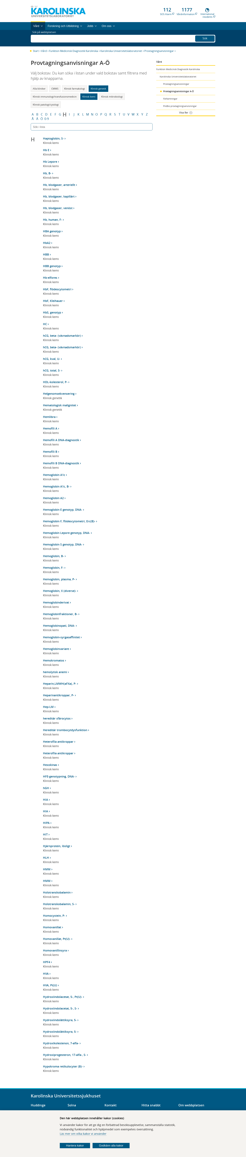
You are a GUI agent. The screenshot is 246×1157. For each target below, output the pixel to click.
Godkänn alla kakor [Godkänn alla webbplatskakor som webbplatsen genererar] (111, 1145)
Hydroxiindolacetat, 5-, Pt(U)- (62, 997)
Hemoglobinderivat (56, 602)
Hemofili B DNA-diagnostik (61, 463)
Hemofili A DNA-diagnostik (61, 440)
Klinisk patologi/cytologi (46, 104)
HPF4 (46, 962)
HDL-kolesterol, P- (55, 382)
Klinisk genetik (98, 88)
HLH (46, 857)
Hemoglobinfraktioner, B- (60, 614)
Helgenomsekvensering (59, 393)
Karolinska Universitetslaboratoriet (121, 51)
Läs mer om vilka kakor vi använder (83, 1134)
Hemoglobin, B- (53, 556)
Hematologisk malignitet (59, 405)
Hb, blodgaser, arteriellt (59, 185)
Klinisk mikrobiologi (112, 96)
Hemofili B (50, 451)
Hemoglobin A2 (53, 498)
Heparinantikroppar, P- (58, 695)
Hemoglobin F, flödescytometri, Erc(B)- (69, 521)
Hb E (46, 150)
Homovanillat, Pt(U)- (56, 939)
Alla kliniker (39, 88)
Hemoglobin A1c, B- (56, 486)
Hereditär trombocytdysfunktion (65, 730)
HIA (45, 799)
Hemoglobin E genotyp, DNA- (62, 509)
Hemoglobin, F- (53, 567)
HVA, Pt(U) (50, 985)
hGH (46, 788)
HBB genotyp (52, 266)
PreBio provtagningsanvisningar (180, 106)
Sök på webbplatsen (45, 38)
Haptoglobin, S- (53, 138)
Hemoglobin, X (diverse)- (59, 591)
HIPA (46, 823)
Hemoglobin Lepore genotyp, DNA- (66, 533)
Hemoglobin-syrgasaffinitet (61, 637)
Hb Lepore (50, 161)
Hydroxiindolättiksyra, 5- (60, 1020)
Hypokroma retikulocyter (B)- (63, 1066)
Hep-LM (48, 707)
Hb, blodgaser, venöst (57, 208)
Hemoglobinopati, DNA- (59, 625)
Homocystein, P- (54, 915)
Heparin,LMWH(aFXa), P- (59, 683)
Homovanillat (52, 927)
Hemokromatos (53, 660)
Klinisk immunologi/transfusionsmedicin (55, 96)
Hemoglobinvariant (56, 649)
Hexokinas (50, 765)
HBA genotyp (52, 231)
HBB (46, 254)
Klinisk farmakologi (74, 88)
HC (45, 324)
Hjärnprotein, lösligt (56, 846)
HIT (45, 834)
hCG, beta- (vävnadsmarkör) (62, 335)
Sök (205, 38)
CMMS (54, 88)
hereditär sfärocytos (57, 718)
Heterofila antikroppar (58, 741)
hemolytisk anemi (55, 672)
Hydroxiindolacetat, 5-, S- (60, 1008)
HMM (47, 869)
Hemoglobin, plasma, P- (59, 579)
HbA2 (46, 243)
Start (36, 51)
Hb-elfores (50, 277)
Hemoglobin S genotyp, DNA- (62, 544)
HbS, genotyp (52, 312)
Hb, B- (47, 173)
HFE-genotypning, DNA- (59, 776)
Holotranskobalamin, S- (59, 904)
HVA (46, 973)
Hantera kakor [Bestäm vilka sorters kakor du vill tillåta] (75, 1145)
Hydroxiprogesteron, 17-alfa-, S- (64, 1055)
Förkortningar (170, 98)
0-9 (46, 119)
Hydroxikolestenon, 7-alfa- (61, 1043)
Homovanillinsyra (55, 950)
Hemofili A (50, 428)
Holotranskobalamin (57, 892)
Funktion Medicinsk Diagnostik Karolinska (73, 51)
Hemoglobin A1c (54, 475)
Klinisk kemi (88, 96)
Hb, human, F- (52, 219)
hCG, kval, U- (51, 359)
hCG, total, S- (51, 370)
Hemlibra (49, 417)
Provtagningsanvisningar (159, 51)
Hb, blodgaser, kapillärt (59, 196)
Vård (44, 51)
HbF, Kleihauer (53, 301)
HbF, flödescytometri (57, 289)
